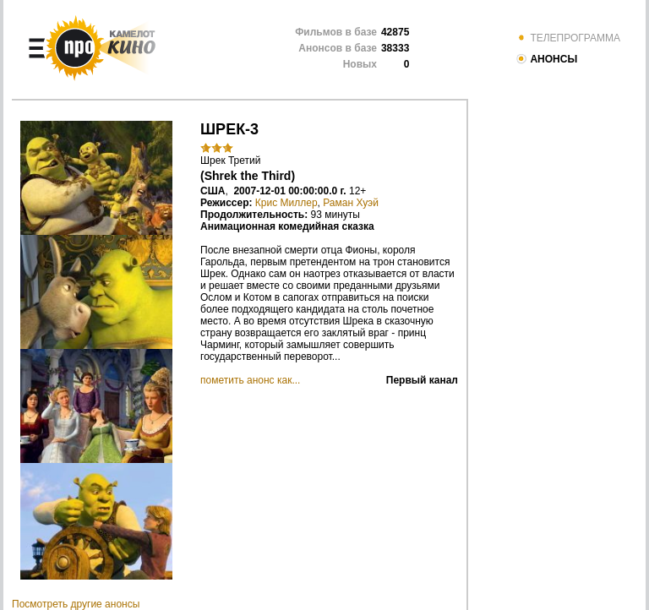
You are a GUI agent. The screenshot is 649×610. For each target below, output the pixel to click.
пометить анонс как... (250, 380)
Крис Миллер (286, 203)
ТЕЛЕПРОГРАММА (567, 38)
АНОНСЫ (546, 59)
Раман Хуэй (351, 203)
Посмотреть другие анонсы (75, 604)
